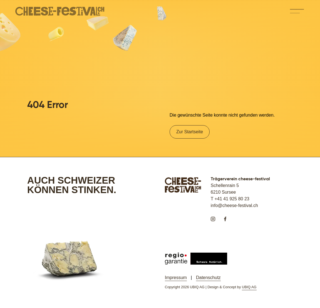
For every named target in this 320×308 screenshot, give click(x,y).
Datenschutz (208, 277)
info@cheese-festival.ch (234, 205)
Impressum (176, 277)
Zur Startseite (189, 131)
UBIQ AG (249, 287)
